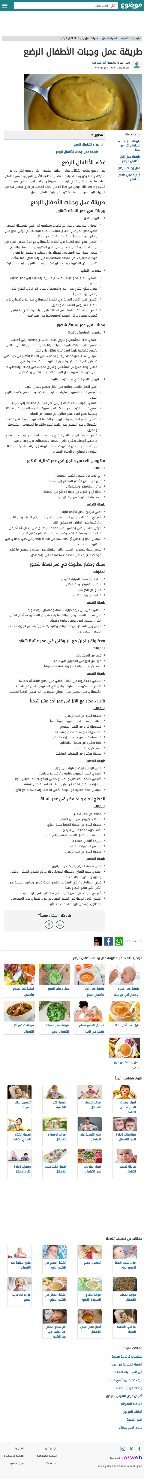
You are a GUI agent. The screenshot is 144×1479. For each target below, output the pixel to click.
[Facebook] (139, 1449)
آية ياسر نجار (99, 62)
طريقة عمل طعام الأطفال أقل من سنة (129, 145)
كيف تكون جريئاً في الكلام (124, 1380)
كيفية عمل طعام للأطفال (129, 177)
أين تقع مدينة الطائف (127, 1372)
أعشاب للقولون (132, 1412)
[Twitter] (131, 1449)
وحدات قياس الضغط (129, 1388)
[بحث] (113, 5)
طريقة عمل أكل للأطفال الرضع (130, 159)
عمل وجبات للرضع (129, 168)
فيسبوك (108, 941)
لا (49, 924)
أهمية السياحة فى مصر (126, 1364)
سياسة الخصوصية (47, 1455)
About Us (51, 1463)
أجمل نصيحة (134, 1420)
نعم (60, 924)
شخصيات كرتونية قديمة (126, 1357)
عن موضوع (50, 1448)
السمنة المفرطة (131, 1404)
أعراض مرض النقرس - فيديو (124, 1396)
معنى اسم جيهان (130, 1427)
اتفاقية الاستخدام (14, 1455)
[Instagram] (123, 1449)
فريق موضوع (16, 1463)
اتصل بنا (19, 1448)
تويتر (98, 941)
